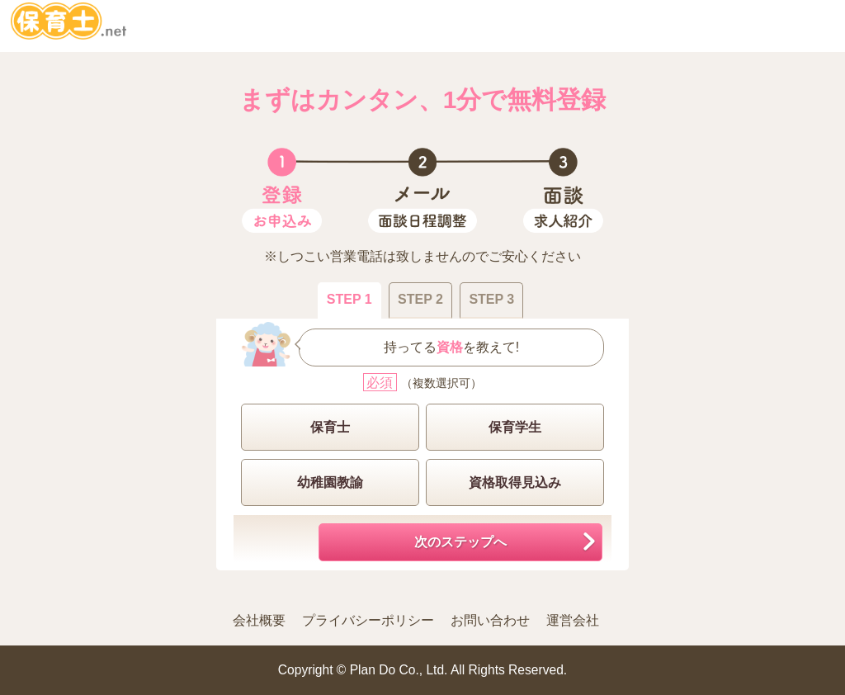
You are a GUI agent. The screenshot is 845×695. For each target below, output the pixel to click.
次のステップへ (460, 542)
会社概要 (259, 620)
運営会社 (572, 620)
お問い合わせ (490, 620)
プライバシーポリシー (368, 620)
